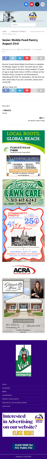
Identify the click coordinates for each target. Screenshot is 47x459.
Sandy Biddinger (25, 49)
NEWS (4, 391)
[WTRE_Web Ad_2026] (23, 153)
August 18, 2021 (10, 49)
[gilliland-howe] (23, 332)
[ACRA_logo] (23, 273)
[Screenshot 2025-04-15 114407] (23, 205)
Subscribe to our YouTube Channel (14, 402)
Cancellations (7, 395)
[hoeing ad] (23, 175)
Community (6, 388)
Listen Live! (6, 406)
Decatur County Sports (10, 399)
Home (4, 384)
